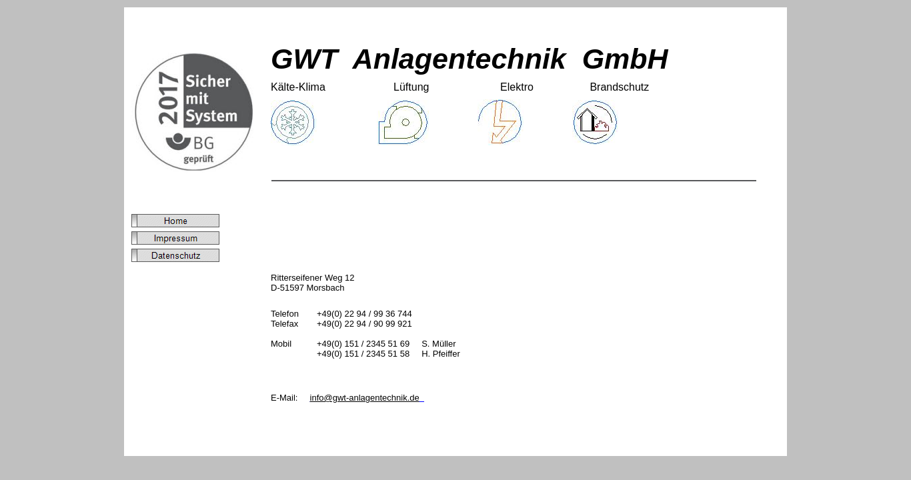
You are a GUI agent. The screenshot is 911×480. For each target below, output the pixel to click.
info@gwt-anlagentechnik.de (364, 398)
